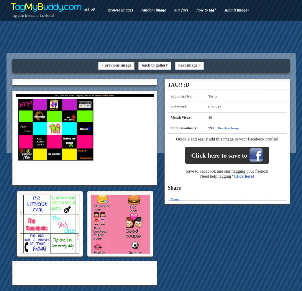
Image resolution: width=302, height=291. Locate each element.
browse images (120, 10)
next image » (189, 65)
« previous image (116, 65)
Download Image (228, 128)
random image (153, 10)
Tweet (175, 199)
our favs (181, 10)
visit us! (89, 9)
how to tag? (206, 10)
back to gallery (155, 65)
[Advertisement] (151, 37)
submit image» (236, 10)
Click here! (244, 176)
